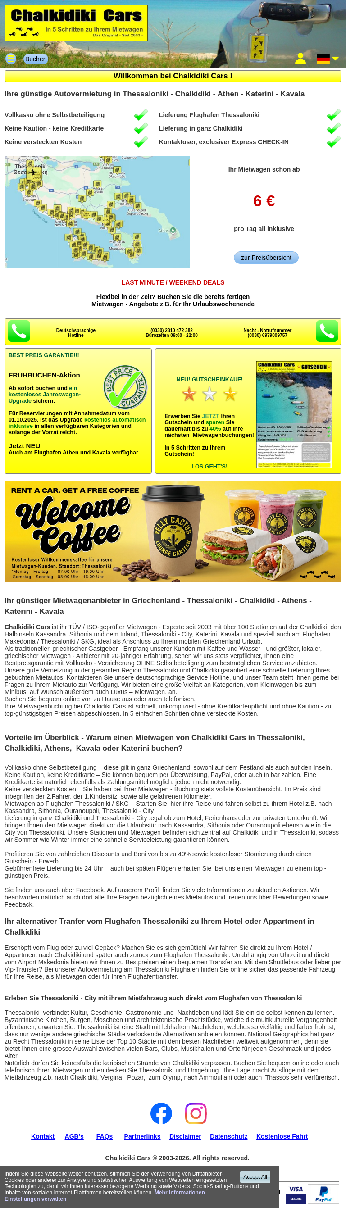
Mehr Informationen (180, 1193)
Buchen (35, 59)
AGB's (74, 1136)
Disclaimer (185, 1136)
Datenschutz (228, 1136)
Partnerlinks (142, 1136)
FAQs (104, 1136)
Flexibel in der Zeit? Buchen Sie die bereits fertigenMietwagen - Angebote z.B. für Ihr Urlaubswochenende (173, 293)
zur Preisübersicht (266, 257)
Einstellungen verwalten (35, 1199)
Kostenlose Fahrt (282, 1136)
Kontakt (43, 1136)
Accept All (255, 1177)
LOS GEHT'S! (209, 466)
